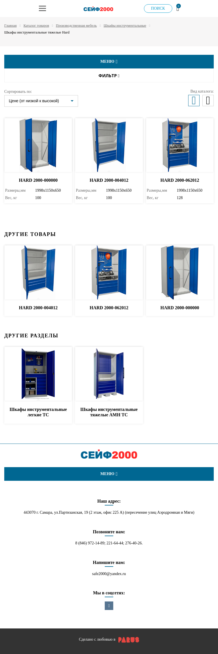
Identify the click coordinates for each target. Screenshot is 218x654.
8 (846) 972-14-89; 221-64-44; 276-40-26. (109, 543)
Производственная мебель (76, 25)
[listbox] (41, 101)
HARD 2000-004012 (109, 180)
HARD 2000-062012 (179, 180)
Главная (10, 25)
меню (109, 61)
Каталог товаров (36, 25)
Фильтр (108, 76)
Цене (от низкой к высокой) (34, 101)
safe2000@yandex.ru (109, 574)
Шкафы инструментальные (125, 25)
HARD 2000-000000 (38, 180)
